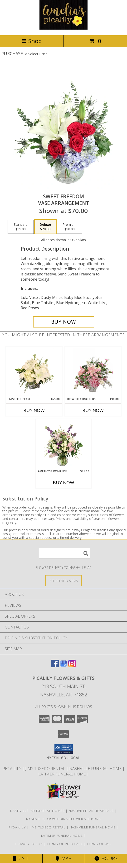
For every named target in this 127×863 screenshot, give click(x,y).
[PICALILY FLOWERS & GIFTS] (63, 28)
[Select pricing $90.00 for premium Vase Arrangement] (69, 227)
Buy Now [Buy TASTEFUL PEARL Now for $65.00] (34, 410)
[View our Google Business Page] (63, 665)
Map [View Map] (63, 858)
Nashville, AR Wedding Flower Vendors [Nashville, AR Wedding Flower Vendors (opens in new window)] (63, 819)
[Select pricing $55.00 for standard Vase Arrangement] (21, 227)
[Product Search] (64, 553)
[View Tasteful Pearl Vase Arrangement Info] (34, 372)
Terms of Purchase (65, 844)
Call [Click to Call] (21, 858)
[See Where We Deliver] (63, 580)
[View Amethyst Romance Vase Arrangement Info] (63, 444)
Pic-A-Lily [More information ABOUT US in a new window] (12, 768)
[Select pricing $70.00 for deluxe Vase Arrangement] (45, 227)
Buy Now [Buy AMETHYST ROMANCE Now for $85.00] (63, 482)
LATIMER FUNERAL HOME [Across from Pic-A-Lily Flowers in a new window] (62, 774)
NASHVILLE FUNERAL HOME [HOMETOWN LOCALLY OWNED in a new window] (95, 768)
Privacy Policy (29, 844)
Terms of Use (99, 844)
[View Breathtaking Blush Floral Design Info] (93, 372)
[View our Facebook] (55, 665)
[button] (63, 749)
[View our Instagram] (72, 665)
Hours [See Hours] (105, 858)
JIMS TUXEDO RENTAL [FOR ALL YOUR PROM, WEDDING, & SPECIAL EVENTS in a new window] (45, 768)
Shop (32, 41)
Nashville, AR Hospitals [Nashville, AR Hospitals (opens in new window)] (91, 811)
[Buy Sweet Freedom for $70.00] (63, 321)
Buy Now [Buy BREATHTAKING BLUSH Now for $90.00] (93, 410)
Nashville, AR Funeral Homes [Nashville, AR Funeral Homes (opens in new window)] (37, 811)
